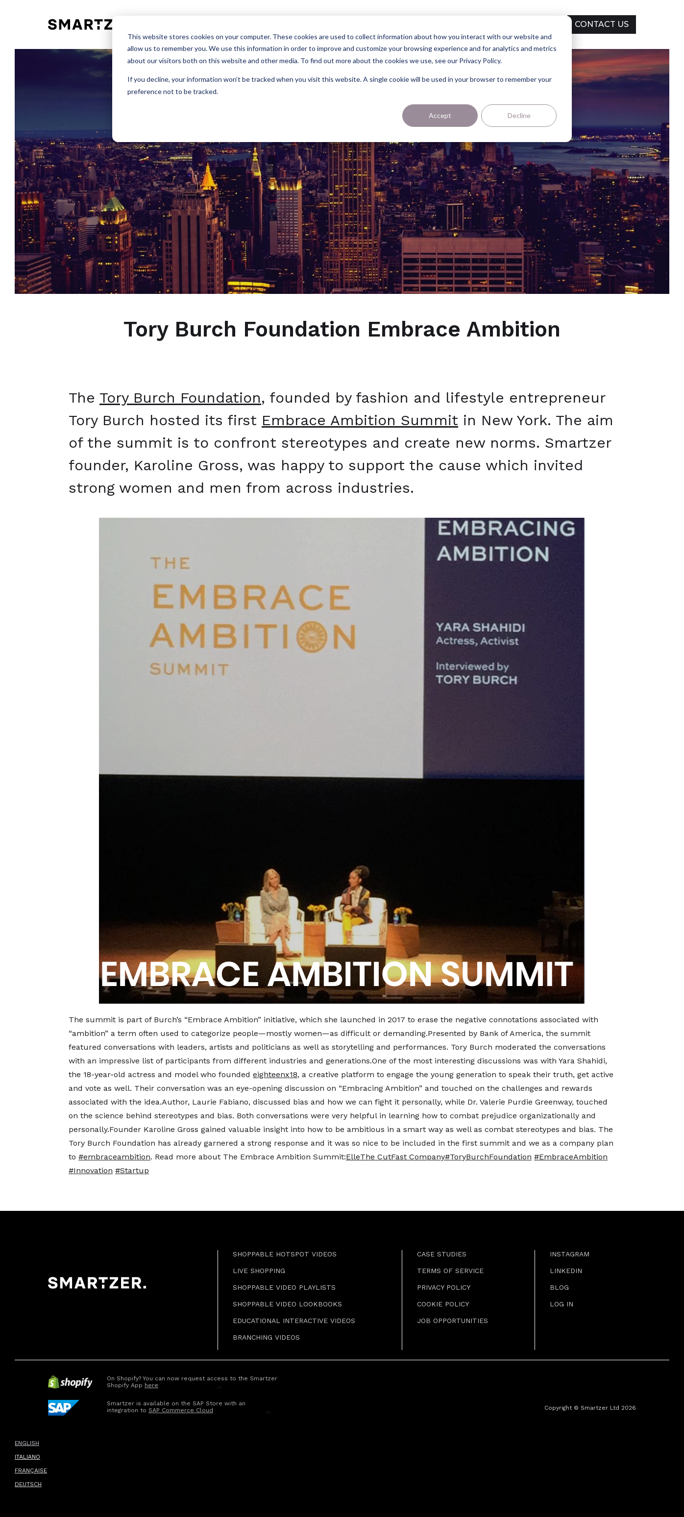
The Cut (375, 1156)
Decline (519, 115)
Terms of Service (450, 1271)
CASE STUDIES (441, 1254)
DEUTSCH (28, 1484)
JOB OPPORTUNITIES (452, 1320)
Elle (353, 1156)
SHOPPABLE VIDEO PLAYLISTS (284, 1287)
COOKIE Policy (443, 1304)
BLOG (559, 1287)
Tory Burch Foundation (180, 397)
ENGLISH (27, 1443)
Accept (440, 115)
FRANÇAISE (31, 1470)
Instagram (569, 1254)
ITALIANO (27, 1456)
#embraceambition (114, 1156)
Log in (561, 1304)
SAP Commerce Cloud (180, 1410)
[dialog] (342, 79)
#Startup (132, 1170)
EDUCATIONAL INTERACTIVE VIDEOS (294, 1320)
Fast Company (418, 1156)
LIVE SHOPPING (259, 1271)
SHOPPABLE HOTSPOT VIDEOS (285, 1254)
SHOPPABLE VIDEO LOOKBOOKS (287, 1304)
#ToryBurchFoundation (488, 1156)
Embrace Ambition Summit (360, 420)
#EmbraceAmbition (571, 1156)
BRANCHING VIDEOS (266, 1337)
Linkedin (566, 1271)
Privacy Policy (443, 1287)
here (151, 1385)
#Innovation (91, 1170)
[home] (93, 24)
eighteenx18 (275, 1074)
